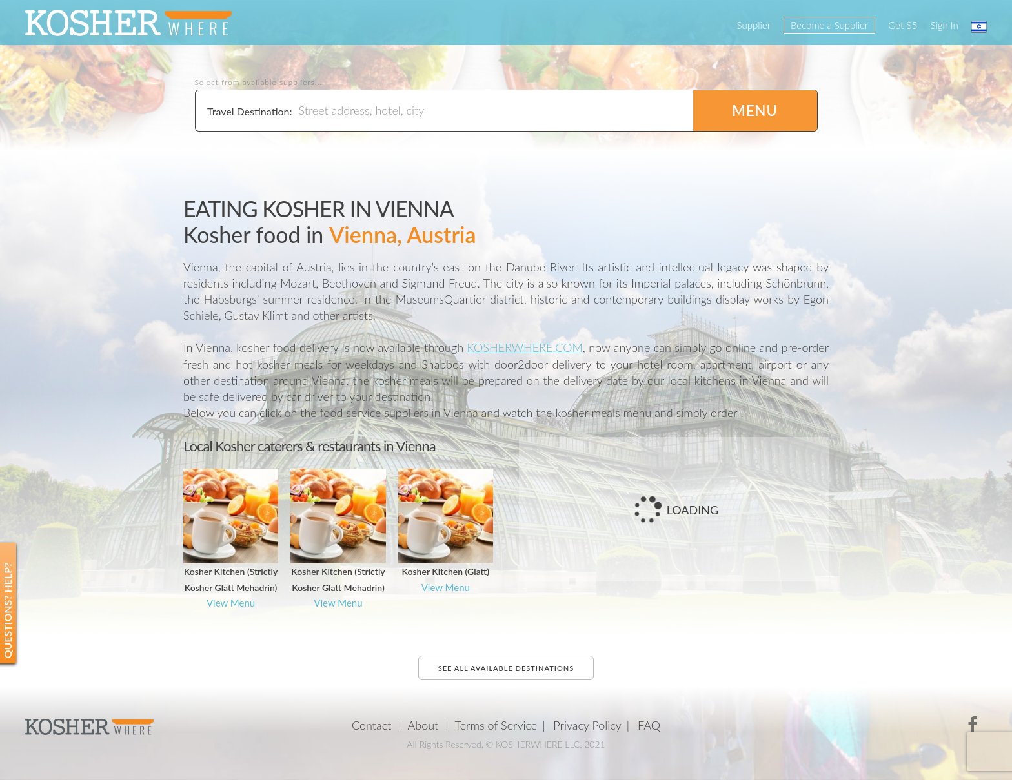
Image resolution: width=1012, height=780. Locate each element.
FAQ (649, 725)
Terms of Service (496, 725)
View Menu (231, 603)
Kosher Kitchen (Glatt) (445, 571)
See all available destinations (506, 668)
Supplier (754, 25)
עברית (979, 26)
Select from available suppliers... (259, 82)
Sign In (944, 25)
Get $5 (902, 25)
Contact (371, 725)
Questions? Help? (7, 610)
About (423, 725)
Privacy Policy (587, 725)
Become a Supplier (829, 25)
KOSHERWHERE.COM (525, 347)
